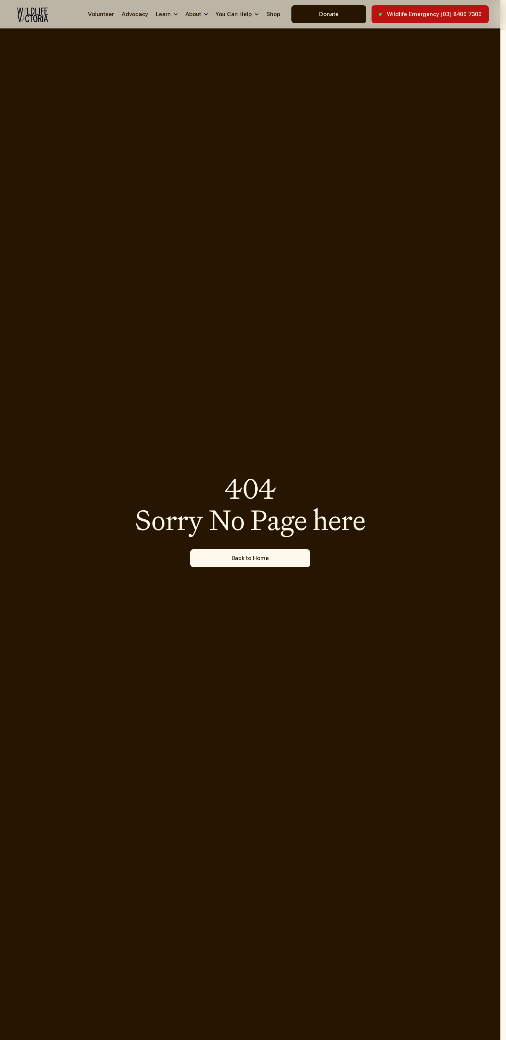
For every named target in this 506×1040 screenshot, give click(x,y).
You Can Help (233, 14)
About (193, 14)
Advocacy (135, 14)
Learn (163, 14)
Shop (273, 14)
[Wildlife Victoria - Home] (32, 14)
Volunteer (101, 14)
